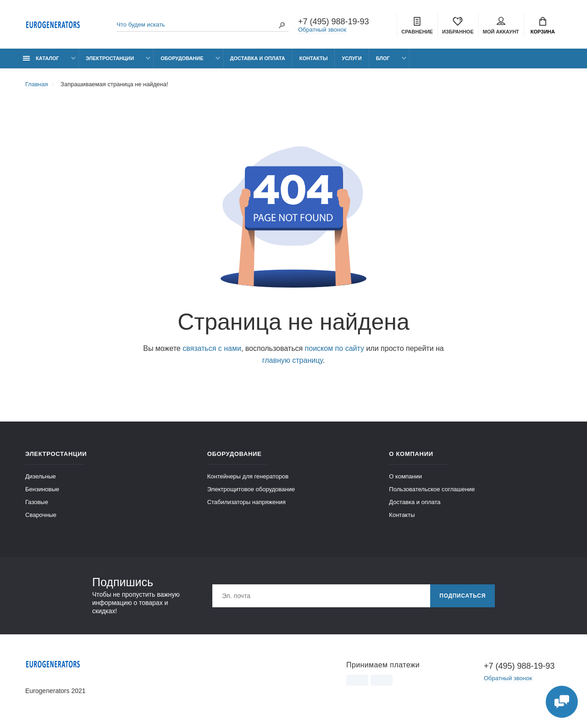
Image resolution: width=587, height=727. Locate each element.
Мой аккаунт (501, 25)
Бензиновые (42, 489)
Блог (383, 58)
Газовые (36, 502)
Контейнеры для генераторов (247, 476)
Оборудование (182, 58)
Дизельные (40, 476)
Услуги (351, 58)
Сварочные (40, 514)
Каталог (41, 58)
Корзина (543, 25)
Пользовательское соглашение (432, 489)
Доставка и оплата (257, 58)
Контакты (313, 58)
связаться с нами (212, 348)
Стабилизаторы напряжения (246, 502)
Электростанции (110, 58)
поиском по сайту (334, 348)
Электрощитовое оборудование (251, 489)
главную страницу (292, 360)
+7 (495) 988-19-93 (333, 21)
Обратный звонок (322, 29)
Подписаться (462, 596)
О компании (405, 476)
